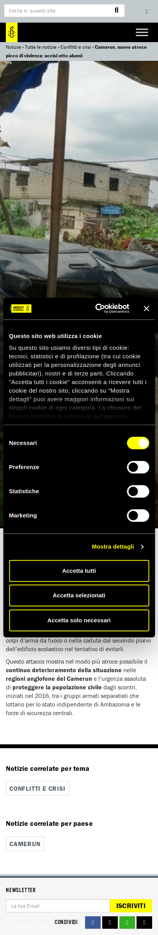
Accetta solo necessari (79, 620)
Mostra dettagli (113, 546)
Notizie (13, 47)
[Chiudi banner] (146, 308)
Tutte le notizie (41, 47)
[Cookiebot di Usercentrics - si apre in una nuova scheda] (97, 308)
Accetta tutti (79, 570)
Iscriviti (131, 905)
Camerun (25, 844)
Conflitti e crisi (75, 47)
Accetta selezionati (79, 595)
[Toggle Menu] (142, 32)
